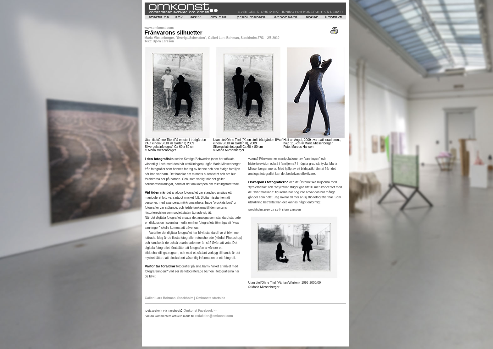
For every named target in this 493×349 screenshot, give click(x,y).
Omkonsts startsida (210, 298)
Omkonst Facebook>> (200, 310)
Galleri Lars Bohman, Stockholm (169, 298)
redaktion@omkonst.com (214, 316)
